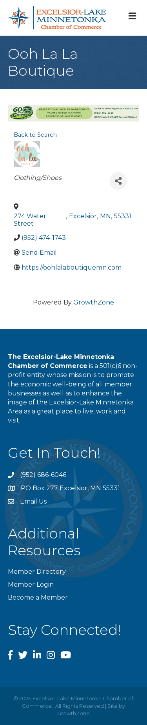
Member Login (31, 584)
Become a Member (38, 597)
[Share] (118, 181)
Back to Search (35, 134)
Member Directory (37, 571)
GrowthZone (93, 302)
